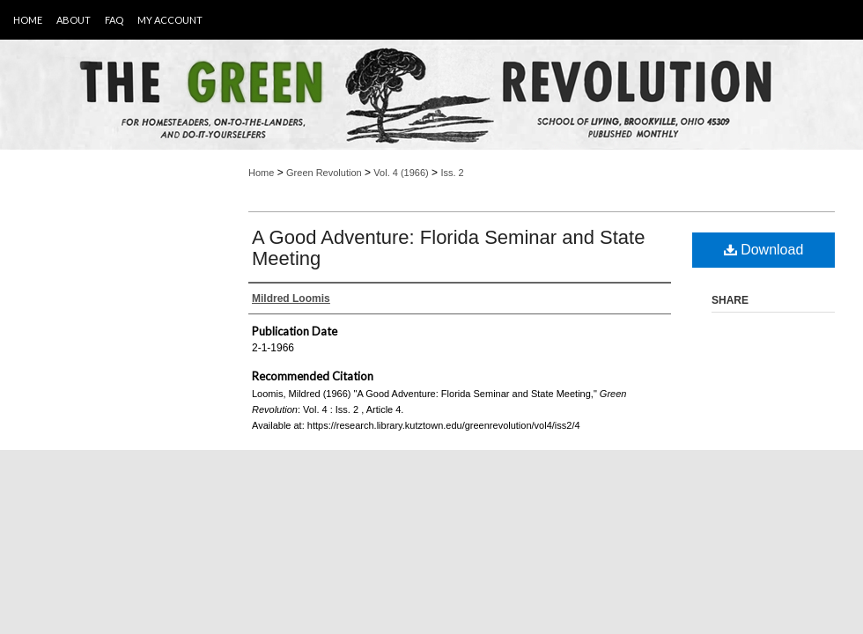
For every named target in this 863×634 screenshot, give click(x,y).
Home (261, 172)
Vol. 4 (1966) (400, 172)
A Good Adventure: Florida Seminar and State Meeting (448, 247)
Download (764, 249)
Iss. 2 (451, 172)
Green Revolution (324, 172)
